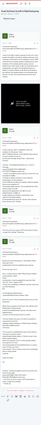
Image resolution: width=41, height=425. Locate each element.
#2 (38, 138)
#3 (38, 218)
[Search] (38, 3)
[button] (3, 4)
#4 (38, 249)
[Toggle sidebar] (33, 3)
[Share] (34, 43)
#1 (38, 43)
